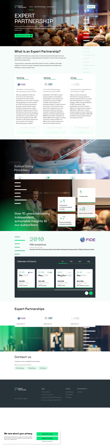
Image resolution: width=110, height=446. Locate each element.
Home (31, 6)
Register (81, 1)
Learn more (21, 324)
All (62, 261)
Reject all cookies (47, 438)
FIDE (71, 261)
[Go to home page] (20, 6)
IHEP (80, 261)
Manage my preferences (47, 441)
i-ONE (88, 261)
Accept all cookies (47, 434)
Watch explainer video (20, 35)
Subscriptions (51, 6)
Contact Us (91, 6)
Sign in (92, 1)
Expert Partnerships (40, 6)
